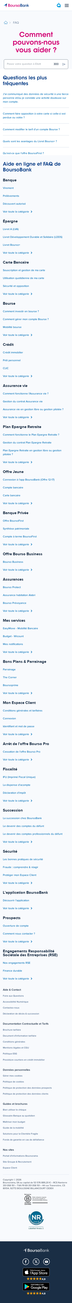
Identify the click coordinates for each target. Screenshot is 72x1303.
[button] (13, 996)
